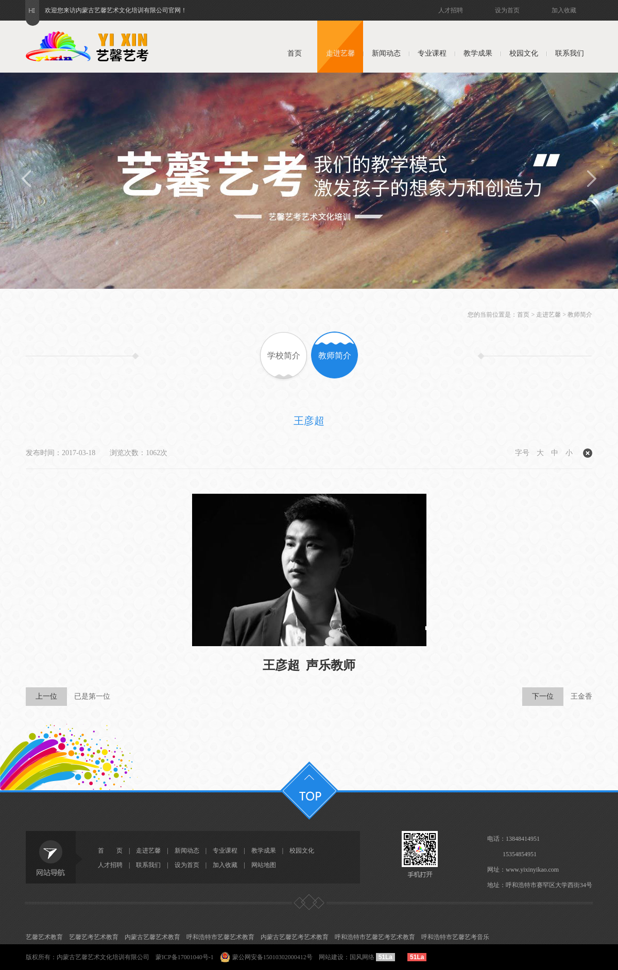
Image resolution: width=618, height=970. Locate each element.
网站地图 (263, 865)
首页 (294, 53)
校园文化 (523, 53)
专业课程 (432, 53)
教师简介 (580, 314)
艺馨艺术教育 (44, 937)
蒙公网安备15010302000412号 (272, 957)
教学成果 (478, 53)
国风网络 (362, 957)
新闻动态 (386, 53)
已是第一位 (68, 696)
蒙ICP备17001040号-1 (185, 957)
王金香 (557, 696)
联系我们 (569, 53)
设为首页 (507, 10)
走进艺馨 (340, 53)
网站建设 (331, 957)
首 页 (110, 850)
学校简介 (283, 355)
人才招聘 (450, 10)
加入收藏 (564, 10)
